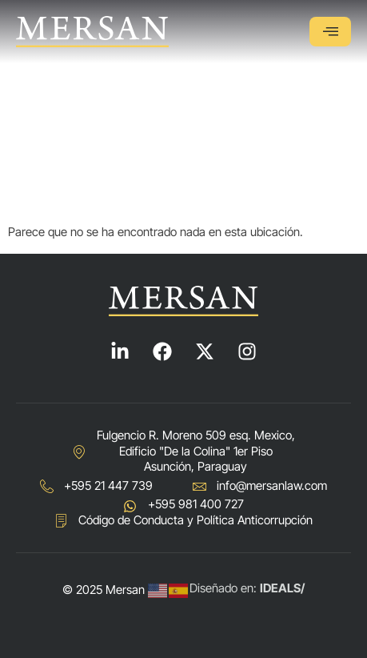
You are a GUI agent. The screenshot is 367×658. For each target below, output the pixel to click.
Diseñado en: (247, 588)
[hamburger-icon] (330, 31)
